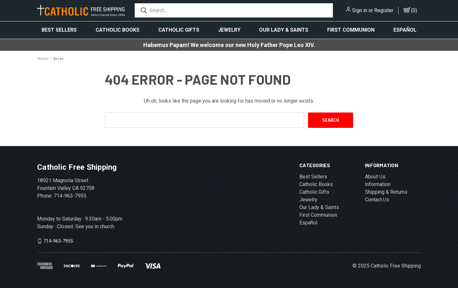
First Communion (351, 30)
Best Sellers (59, 30)
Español (404, 30)
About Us (375, 177)
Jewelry (229, 30)
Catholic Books (117, 30)
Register (383, 10)
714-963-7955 (58, 241)
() (414, 10)
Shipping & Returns (386, 192)
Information (378, 184)
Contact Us (377, 200)
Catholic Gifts (178, 30)
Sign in (359, 10)
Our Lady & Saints (283, 30)
